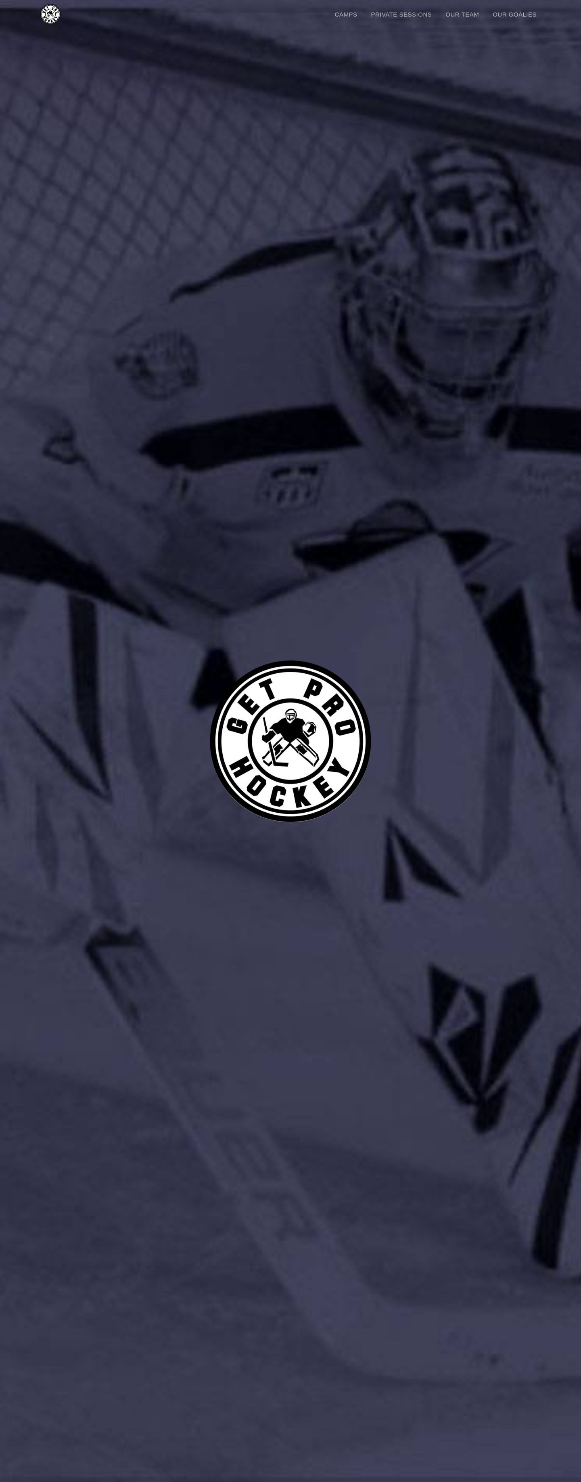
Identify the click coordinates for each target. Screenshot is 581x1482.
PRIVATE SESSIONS (401, 14)
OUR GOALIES (515, 14)
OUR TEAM (462, 14)
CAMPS (346, 14)
